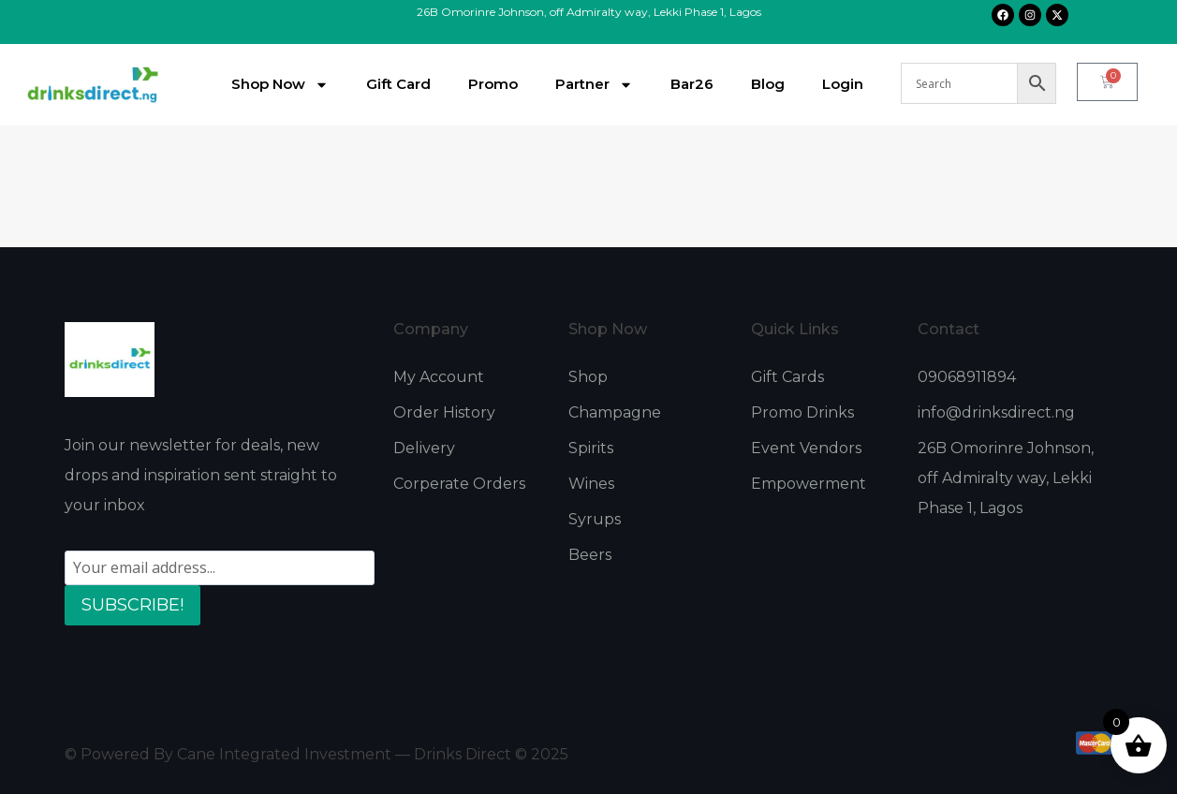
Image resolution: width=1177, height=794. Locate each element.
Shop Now (280, 84)
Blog (768, 84)
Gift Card (398, 84)
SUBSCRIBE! (132, 605)
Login (842, 84)
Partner (594, 84)
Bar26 (692, 84)
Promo (493, 84)
